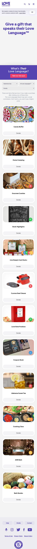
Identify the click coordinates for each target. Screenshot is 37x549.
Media (19, 523)
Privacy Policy (18, 536)
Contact (29, 523)
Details (18, 133)
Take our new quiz (18, 76)
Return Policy (28, 536)
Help (7, 523)
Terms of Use (9, 536)
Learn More (22, 13)
